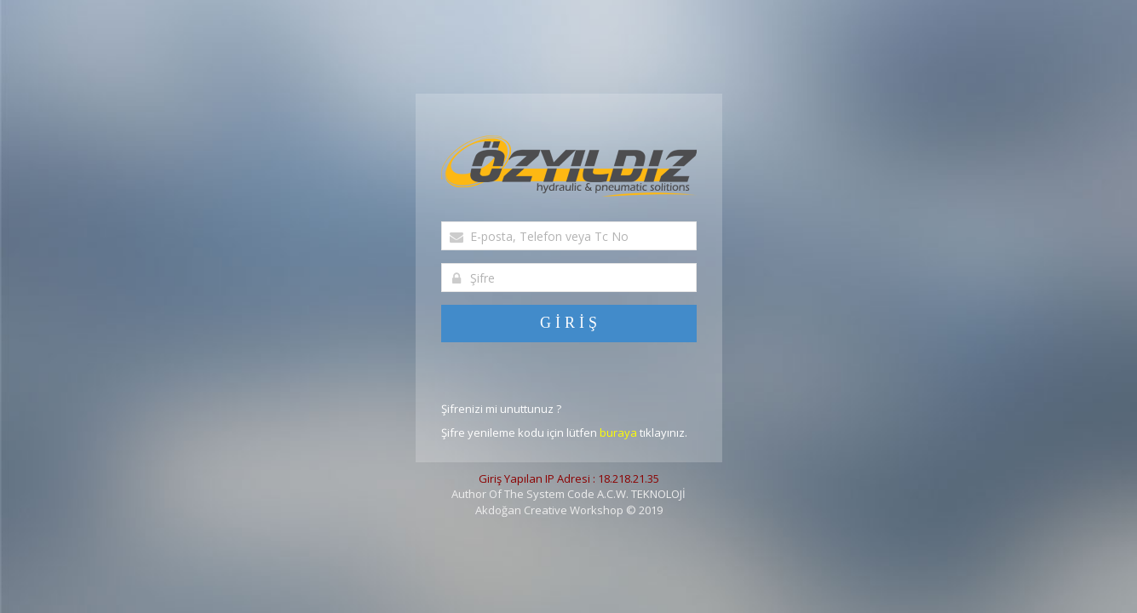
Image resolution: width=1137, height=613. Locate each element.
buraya (618, 432)
